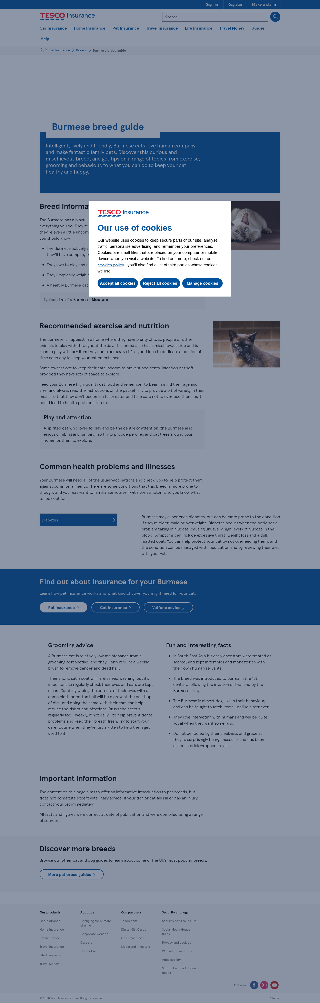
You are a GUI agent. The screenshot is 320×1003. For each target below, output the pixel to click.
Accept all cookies (118, 283)
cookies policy (111, 265)
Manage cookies (202, 283)
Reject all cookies (160, 283)
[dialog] (160, 249)
